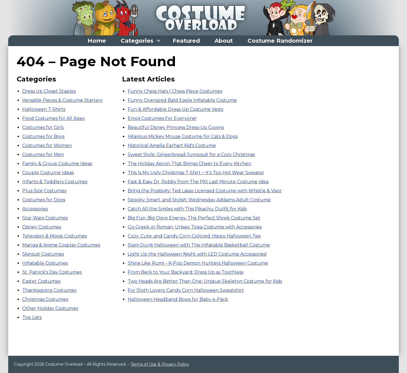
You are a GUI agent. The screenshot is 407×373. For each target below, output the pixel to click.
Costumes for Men (43, 154)
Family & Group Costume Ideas (57, 163)
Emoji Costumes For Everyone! (162, 118)
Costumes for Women (47, 145)
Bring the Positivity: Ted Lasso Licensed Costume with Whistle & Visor (205, 190)
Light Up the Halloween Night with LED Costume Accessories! (197, 254)
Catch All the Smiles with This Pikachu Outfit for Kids (187, 209)
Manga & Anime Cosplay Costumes (61, 245)
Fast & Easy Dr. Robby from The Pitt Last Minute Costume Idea (198, 181)
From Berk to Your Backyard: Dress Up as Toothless (185, 272)
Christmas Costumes (45, 299)
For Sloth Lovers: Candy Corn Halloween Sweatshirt (186, 290)
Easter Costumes (41, 281)
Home (97, 40)
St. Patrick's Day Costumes (52, 272)
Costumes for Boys (43, 136)
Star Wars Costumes (45, 218)
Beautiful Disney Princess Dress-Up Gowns (176, 127)
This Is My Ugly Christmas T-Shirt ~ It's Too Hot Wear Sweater (196, 172)
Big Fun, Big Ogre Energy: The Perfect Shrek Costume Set (194, 218)
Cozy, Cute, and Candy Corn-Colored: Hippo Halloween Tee (194, 236)
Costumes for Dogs (43, 199)
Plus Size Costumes (44, 190)
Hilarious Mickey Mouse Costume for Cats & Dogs (183, 136)
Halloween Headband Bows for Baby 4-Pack (178, 299)
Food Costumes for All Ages (53, 118)
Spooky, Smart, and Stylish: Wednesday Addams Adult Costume (199, 199)
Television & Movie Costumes (54, 236)
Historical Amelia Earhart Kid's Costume (172, 145)
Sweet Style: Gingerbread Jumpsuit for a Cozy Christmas (191, 154)
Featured (186, 40)
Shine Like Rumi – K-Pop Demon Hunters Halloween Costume (198, 263)
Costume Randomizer (280, 40)
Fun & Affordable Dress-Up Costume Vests (175, 109)
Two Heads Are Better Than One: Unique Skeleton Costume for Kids (205, 281)
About (224, 40)
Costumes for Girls (43, 127)
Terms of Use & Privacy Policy (160, 364)
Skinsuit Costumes (43, 254)
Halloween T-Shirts (43, 109)
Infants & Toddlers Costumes (54, 181)
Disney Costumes (41, 227)
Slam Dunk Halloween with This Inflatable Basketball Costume (199, 245)
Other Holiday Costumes (50, 308)
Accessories (35, 209)
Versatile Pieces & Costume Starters (62, 100)
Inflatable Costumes (45, 263)
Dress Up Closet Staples (49, 91)
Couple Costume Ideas (48, 172)
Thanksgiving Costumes (49, 290)
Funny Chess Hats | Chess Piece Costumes (175, 91)
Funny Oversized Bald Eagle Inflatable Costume (182, 100)
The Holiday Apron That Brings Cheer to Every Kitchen (189, 163)
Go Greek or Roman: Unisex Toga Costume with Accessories (195, 227)
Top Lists (32, 317)
